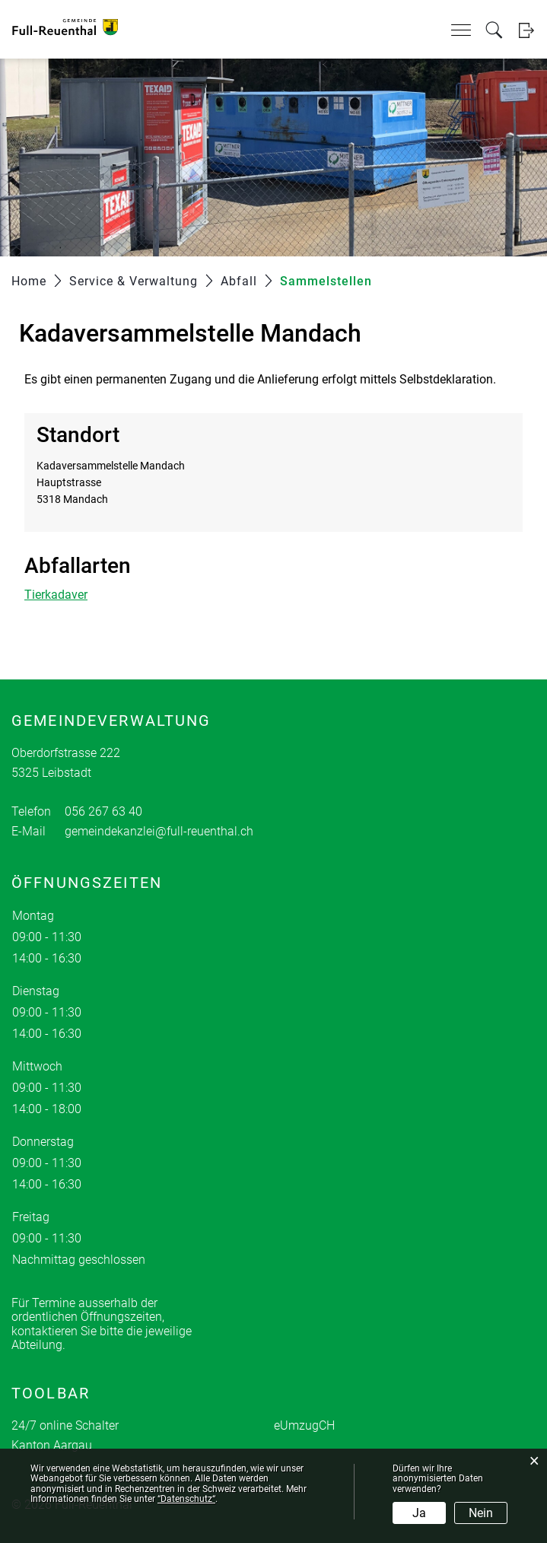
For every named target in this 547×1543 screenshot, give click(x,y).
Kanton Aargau (51, 1445)
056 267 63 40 (103, 811)
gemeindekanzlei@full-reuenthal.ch (159, 831)
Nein (481, 1513)
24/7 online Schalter (65, 1425)
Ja (419, 1513)
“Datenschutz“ (186, 1499)
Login (526, 30)
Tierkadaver (55, 594)
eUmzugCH (304, 1425)
